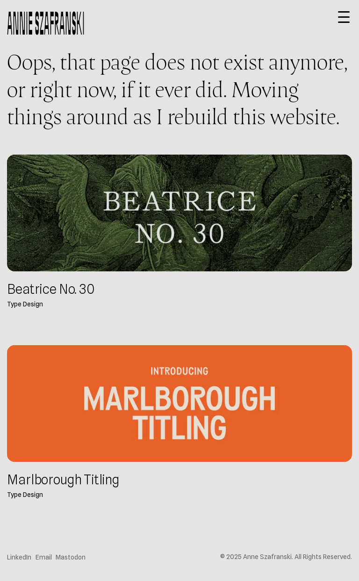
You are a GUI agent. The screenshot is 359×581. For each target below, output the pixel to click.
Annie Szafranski (46, 23)
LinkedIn (19, 557)
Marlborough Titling (63, 480)
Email (44, 557)
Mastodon (71, 557)
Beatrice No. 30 (50, 289)
